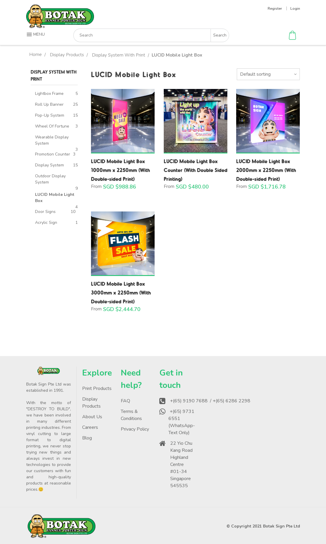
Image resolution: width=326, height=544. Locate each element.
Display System (49, 165)
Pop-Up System (49, 115)
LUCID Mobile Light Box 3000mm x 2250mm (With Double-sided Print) (121, 292)
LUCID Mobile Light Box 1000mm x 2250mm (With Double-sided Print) (120, 170)
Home (35, 54)
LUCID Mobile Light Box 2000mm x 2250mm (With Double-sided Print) (266, 170)
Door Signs (45, 211)
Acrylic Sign (46, 222)
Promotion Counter (52, 154)
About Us (92, 417)
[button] (36, 34)
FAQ (125, 401)
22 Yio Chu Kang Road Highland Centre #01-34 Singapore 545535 (181, 464)
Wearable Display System (52, 140)
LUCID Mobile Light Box (54, 198)
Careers (90, 427)
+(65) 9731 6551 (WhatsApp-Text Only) (181, 422)
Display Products (67, 55)
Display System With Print (118, 55)
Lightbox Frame (49, 93)
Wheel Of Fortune (52, 126)
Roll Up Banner (49, 104)
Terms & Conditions (131, 415)
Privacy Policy (135, 429)
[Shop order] (268, 74)
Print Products (97, 388)
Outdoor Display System (50, 179)
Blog (87, 438)
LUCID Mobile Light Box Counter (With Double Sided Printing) (195, 170)
